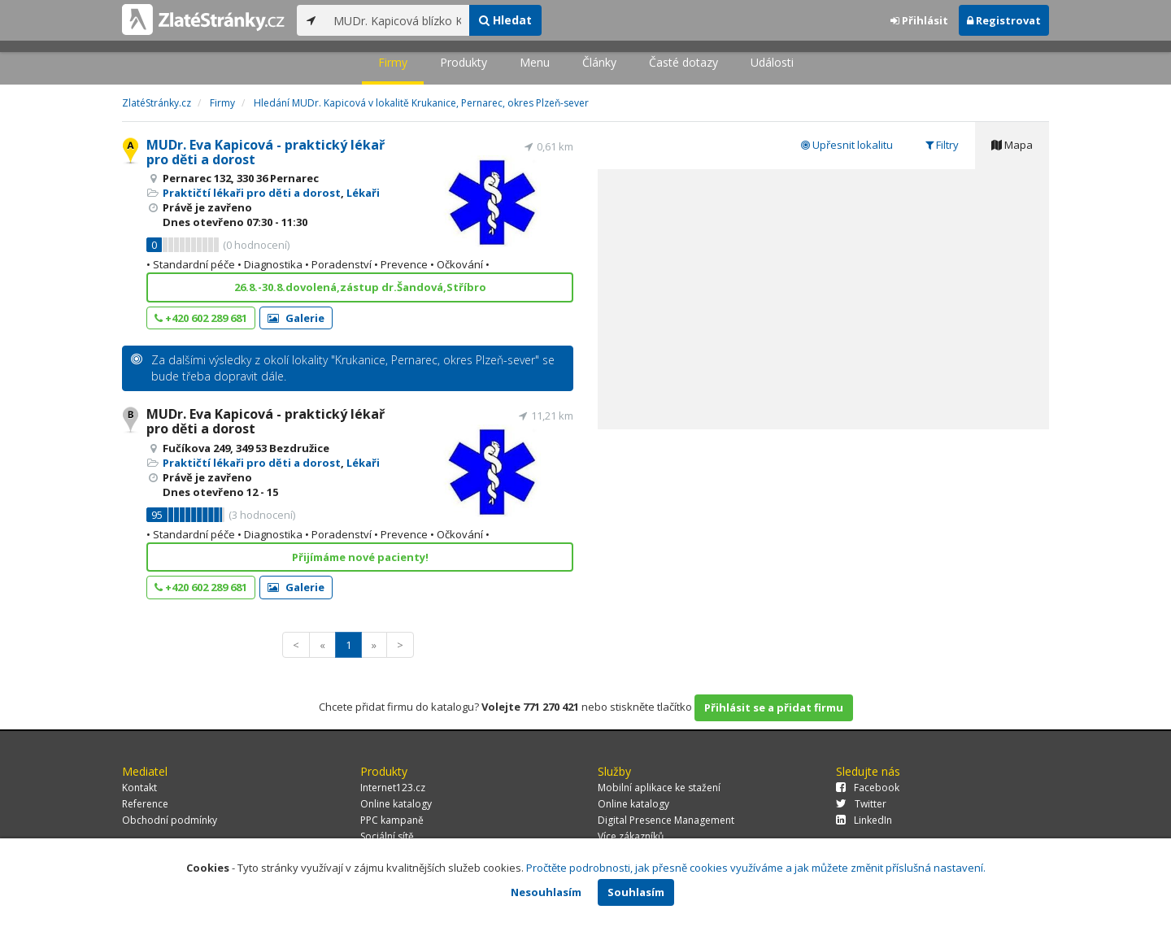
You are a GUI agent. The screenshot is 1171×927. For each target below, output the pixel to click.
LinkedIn (864, 820)
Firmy (392, 62)
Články (599, 62)
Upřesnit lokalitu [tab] (847, 144)
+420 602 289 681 (201, 318)
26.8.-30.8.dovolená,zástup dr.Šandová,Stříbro (360, 287)
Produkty (463, 62)
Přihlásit (919, 20)
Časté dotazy (683, 62)
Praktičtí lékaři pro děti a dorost (252, 192)
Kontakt (139, 787)
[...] (397, 20)
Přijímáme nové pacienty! (360, 557)
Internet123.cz (392, 787)
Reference (145, 804)
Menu (535, 62)
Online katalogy (396, 804)
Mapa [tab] (1012, 144)
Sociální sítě (387, 836)
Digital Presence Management (666, 820)
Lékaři (363, 192)
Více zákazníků (631, 836)
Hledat (505, 20)
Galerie (296, 318)
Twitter (861, 804)
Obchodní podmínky (169, 820)
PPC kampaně (392, 820)
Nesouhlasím (546, 892)
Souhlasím (635, 892)
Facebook (867, 787)
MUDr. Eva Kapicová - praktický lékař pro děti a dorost (265, 152)
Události (772, 62)
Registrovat (1004, 20)
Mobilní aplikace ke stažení (659, 787)
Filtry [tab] (942, 144)
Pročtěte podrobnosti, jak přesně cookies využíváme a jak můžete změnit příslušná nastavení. (756, 867)
